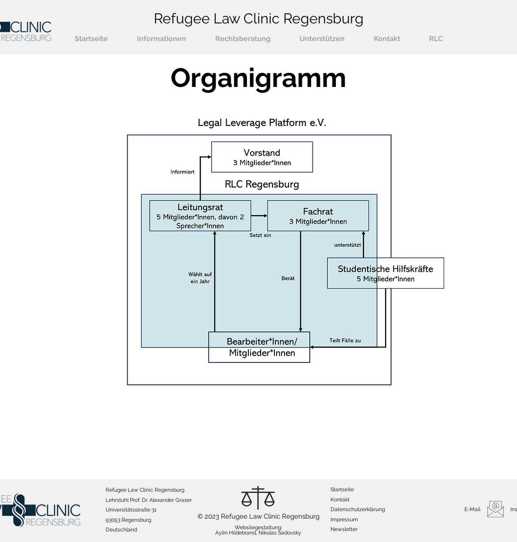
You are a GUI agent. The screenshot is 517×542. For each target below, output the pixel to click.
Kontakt (340, 500)
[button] (161, 38)
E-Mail (472, 509)
